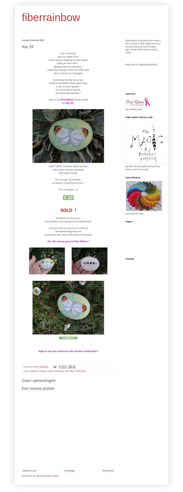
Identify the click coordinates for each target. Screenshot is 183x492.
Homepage (69, 470)
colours (50, 371)
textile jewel (81, 371)
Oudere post (108, 470)
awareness (34, 371)
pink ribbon (70, 371)
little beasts (59, 371)
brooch (43, 371)
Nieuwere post (29, 470)
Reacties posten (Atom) (47, 476)
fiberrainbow (51, 17)
